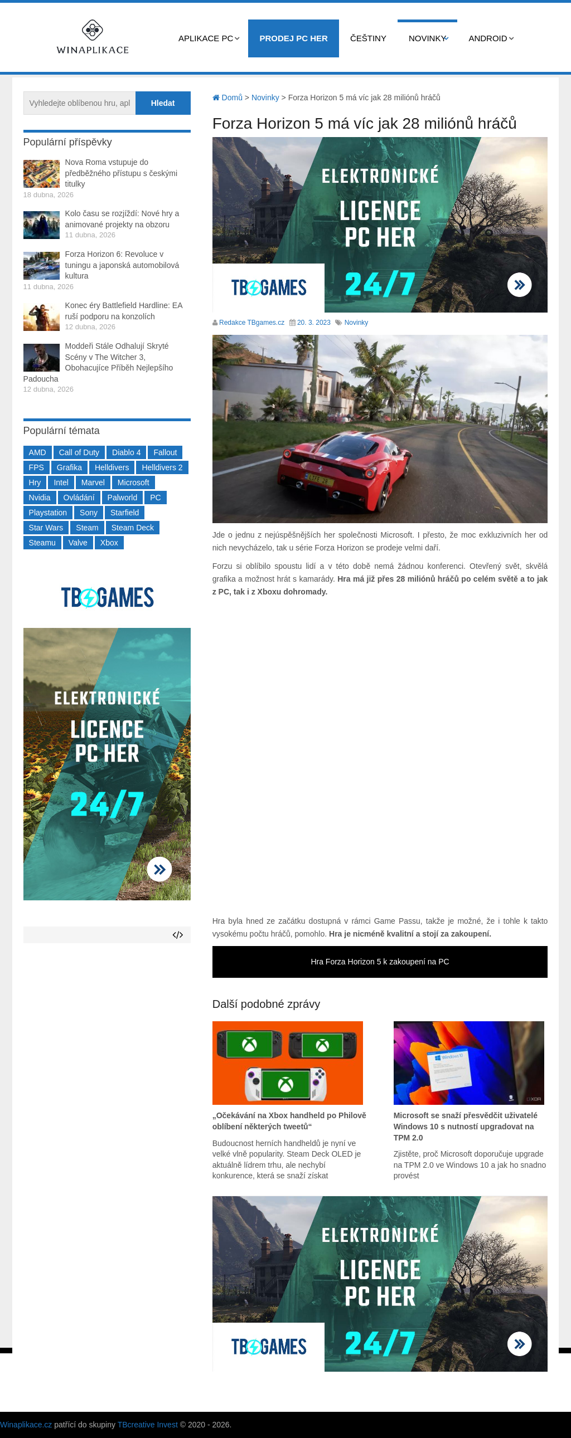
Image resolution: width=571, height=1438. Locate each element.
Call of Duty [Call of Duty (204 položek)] (79, 452)
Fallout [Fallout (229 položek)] (165, 452)
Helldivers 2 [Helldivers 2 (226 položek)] (162, 467)
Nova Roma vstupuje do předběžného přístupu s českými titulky (121, 173)
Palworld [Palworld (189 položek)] (123, 497)
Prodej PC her (293, 38)
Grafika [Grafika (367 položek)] (69, 467)
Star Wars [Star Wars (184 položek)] (46, 527)
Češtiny (368, 38)
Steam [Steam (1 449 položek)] (87, 527)
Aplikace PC (205, 38)
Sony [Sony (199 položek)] (89, 512)
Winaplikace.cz (26, 1424)
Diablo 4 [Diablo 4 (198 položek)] (126, 452)
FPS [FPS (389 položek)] (36, 467)
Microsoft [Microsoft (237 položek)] (133, 482)
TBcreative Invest (148, 1424)
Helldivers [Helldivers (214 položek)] (112, 467)
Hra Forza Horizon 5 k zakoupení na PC (380, 961)
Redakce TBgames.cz (251, 322)
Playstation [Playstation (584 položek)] (48, 512)
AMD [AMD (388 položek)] (37, 452)
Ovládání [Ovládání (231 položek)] (79, 497)
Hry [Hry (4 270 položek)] (35, 482)
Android (487, 38)
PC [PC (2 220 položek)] (155, 497)
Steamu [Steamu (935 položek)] (42, 542)
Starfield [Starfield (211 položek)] (124, 512)
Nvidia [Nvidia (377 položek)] (40, 497)
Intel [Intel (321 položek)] (61, 482)
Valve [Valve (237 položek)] (78, 542)
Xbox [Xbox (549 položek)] (109, 542)
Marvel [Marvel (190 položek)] (93, 482)
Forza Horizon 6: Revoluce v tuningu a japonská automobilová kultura (122, 265)
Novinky (428, 38)
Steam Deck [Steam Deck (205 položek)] (133, 527)
